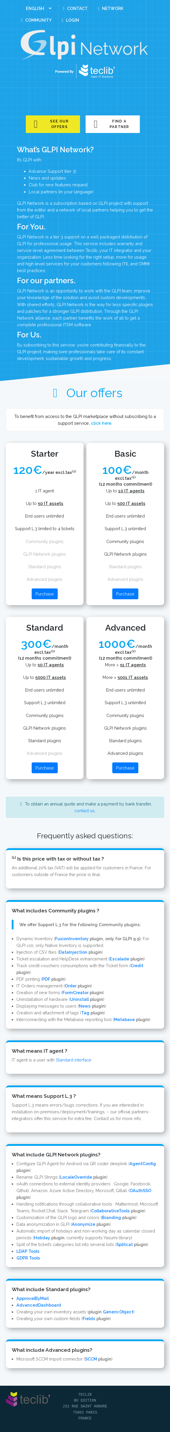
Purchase (44, 593)
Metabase (124, 1019)
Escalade (119, 958)
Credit (136, 965)
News (85, 1005)
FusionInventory (72, 938)
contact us (84, 810)
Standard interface (73, 1059)
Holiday (42, 1237)
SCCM (91, 1358)
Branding (111, 1217)
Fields (89, 1318)
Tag (85, 1012)
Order (70, 985)
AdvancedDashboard (38, 1305)
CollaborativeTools (110, 1210)
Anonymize (83, 1224)
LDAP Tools (28, 1251)
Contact (74, 8)
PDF (46, 979)
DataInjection (73, 952)
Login (69, 20)
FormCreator (75, 992)
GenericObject (118, 1311)
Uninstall (79, 999)
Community (35, 20)
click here (101, 423)
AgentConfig (143, 1163)
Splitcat (124, 1244)
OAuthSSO (140, 1190)
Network (110, 8)
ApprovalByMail (32, 1298)
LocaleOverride (76, 1177)
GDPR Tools (28, 1257)
